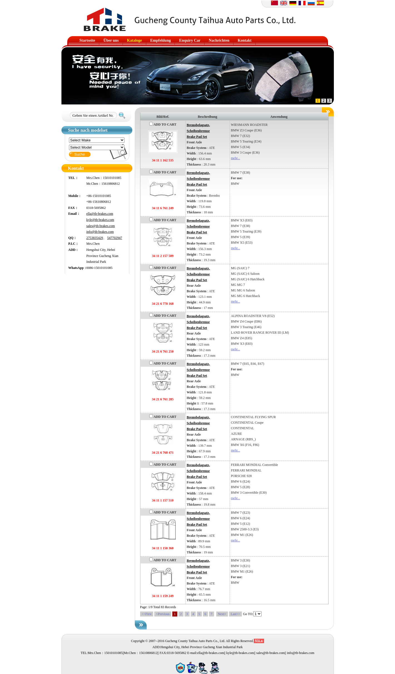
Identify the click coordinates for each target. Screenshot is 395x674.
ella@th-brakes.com (99, 214)
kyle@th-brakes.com (100, 220)
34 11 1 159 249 (162, 596)
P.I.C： (73, 244)
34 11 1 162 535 (162, 160)
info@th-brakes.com (100, 232)
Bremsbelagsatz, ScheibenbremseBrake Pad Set (198, 131)
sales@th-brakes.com (100, 226)
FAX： (73, 208)
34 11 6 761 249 (162, 208)
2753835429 (94, 238)
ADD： (73, 250)
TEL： (73, 178)
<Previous (163, 614)
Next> (222, 614)
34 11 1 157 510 (162, 500)
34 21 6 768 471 (163, 453)
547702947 (114, 238)
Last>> (235, 614)
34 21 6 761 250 (163, 351)
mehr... (235, 158)
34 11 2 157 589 (162, 256)
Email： (74, 214)
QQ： (72, 238)
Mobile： (75, 196)
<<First (147, 614)
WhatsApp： (77, 268)
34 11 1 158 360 (162, 548)
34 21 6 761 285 (163, 399)
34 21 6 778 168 (163, 304)
